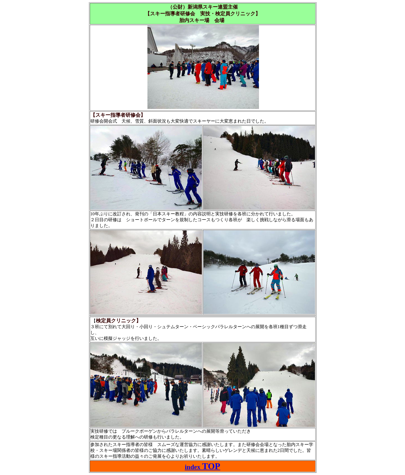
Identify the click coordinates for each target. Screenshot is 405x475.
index (202, 467)
